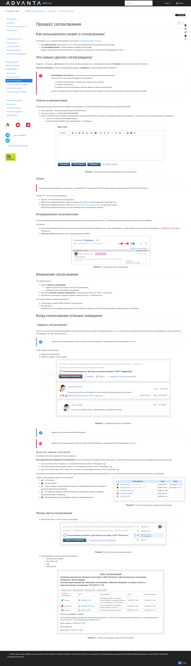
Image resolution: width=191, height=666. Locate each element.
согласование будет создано (90, 41)
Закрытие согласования (14, 88)
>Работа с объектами (12, 65)
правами (132, 341)
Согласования (52, 11)
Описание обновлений (14, 100)
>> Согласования (11, 69)
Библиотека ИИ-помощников (16, 54)
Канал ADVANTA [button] (20, 135)
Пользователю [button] (12, 19)
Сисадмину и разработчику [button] (16, 26)
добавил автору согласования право (87, 205)
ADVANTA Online (12, 115)
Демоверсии (11, 104)
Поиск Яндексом (12, 30)
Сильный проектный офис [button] (18, 145)
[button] (166, 3)
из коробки (180, 15)
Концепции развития (14, 108)
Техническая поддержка (15, 112)
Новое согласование (13, 77)
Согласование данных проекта (17, 92)
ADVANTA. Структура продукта (35, 11)
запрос (47, 41)
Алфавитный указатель (14, 39)
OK (180, 663)
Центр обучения (12, 43)
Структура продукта (13, 46)
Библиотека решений (14, 50)
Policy (185, 663)
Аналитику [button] (11, 23)
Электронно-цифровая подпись (17, 84)
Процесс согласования (66, 11)
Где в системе (11, 73)
